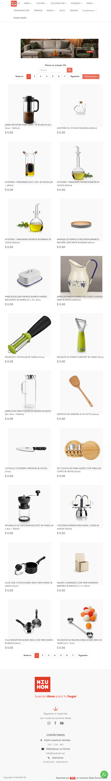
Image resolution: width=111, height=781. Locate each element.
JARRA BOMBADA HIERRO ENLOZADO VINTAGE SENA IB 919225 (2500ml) (80, 300)
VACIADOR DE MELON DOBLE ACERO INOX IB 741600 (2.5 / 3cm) (79, 646)
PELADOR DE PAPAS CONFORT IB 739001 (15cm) (80, 360)
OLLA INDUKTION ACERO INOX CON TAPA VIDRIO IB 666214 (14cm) (29, 646)
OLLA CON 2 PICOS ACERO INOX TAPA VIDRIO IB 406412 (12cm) (28, 589)
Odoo (73, 778)
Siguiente (74, 76)
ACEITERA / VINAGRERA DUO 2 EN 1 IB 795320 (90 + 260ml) (29, 185)
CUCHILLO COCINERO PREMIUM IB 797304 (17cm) (26, 473)
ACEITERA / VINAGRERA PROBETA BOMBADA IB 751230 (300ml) (28, 242)
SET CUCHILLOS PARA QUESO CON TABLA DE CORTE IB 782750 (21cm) (79, 473)
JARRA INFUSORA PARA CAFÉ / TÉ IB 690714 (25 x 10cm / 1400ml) (28, 127)
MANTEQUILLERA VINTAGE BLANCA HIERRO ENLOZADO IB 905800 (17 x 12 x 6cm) (26, 300)
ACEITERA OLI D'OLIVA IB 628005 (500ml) (77, 129)
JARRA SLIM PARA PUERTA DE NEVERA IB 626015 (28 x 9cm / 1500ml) (28, 416)
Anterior (19, 76)
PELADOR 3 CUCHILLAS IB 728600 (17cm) (24, 360)
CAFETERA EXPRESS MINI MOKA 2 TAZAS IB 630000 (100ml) (78, 531)
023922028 (48, 762)
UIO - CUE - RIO (55, 745)
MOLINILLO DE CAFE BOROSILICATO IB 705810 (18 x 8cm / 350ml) (29, 531)
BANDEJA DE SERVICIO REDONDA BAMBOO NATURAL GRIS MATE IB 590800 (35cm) (78, 242)
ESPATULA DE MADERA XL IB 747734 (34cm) (78, 417)
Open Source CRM (98, 778)
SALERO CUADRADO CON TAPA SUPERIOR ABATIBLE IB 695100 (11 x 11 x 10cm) (77, 589)
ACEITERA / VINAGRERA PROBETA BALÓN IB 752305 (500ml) (78, 185)
